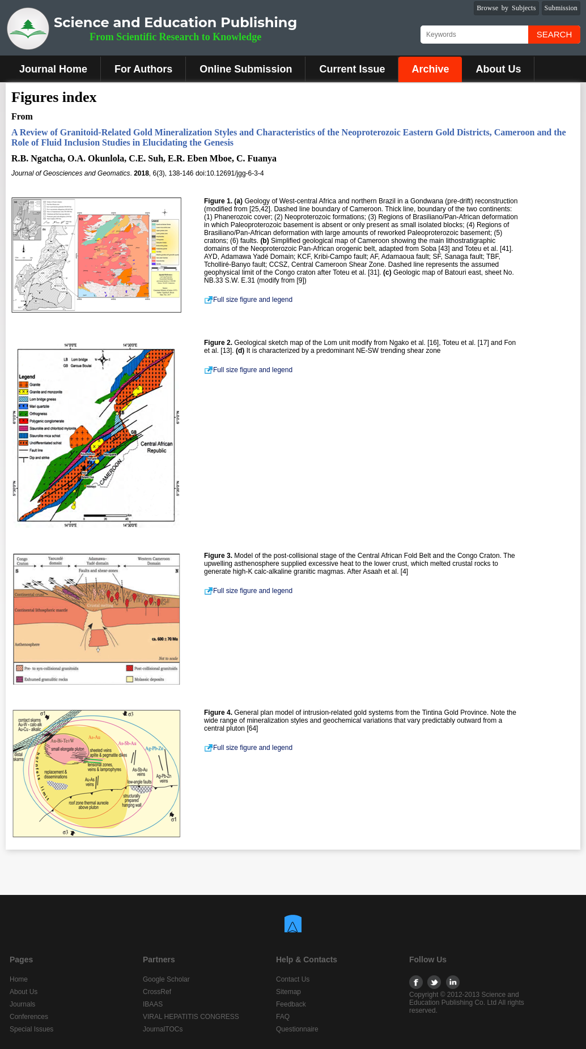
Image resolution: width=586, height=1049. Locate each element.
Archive (430, 69)
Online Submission (245, 69)
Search (554, 34)
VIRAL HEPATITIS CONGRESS (191, 1017)
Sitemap (288, 992)
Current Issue (352, 69)
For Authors (143, 69)
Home (19, 979)
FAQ (283, 1017)
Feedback (291, 1004)
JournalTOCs (162, 1029)
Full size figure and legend (248, 300)
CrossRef (157, 992)
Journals (22, 1004)
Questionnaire (297, 1029)
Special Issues (31, 1029)
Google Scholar (166, 979)
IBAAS (153, 1004)
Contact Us (292, 979)
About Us (498, 69)
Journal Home (53, 69)
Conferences (29, 1017)
